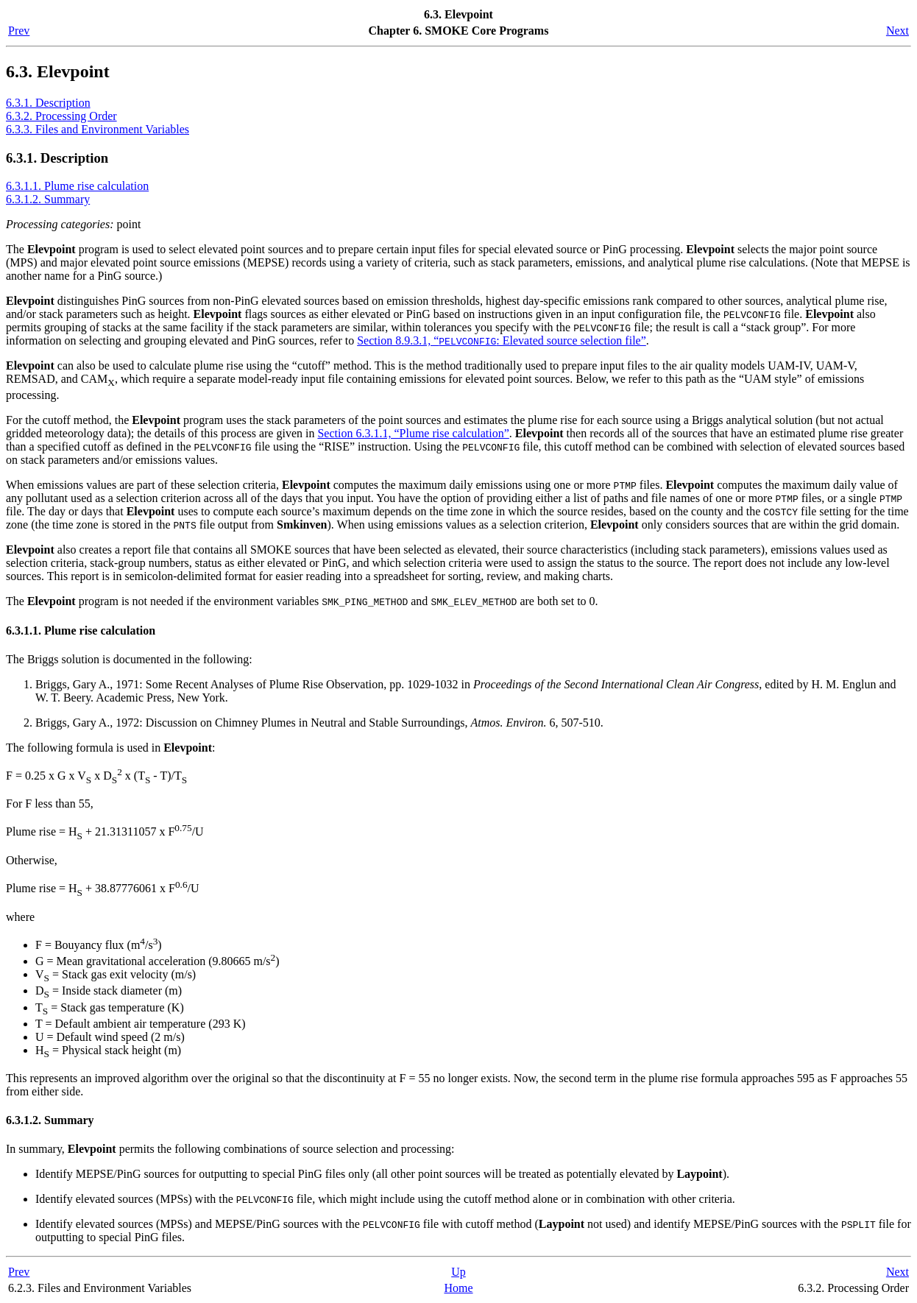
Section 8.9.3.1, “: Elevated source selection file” (501, 340)
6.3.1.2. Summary (48, 199)
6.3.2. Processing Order (61, 116)
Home (458, 1288)
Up (458, 1271)
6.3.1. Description (48, 102)
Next (897, 30)
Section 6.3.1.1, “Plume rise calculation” (413, 433)
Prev (18, 30)
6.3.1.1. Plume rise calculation (77, 186)
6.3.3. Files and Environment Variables (97, 129)
